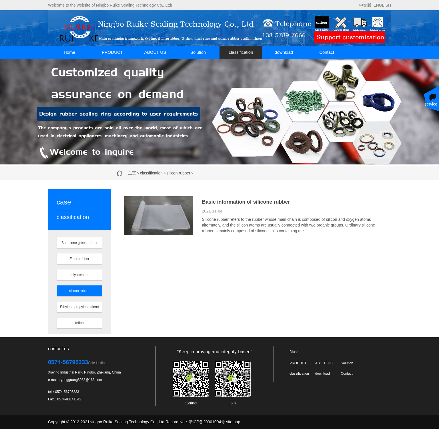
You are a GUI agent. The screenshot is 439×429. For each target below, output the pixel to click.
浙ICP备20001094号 (207, 422)
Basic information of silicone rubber (246, 202)
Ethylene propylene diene (79, 307)
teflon (79, 323)
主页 (132, 173)
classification (241, 52)
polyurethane (79, 275)
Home (69, 52)
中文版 (365, 5)
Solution (198, 52)
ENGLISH (382, 5)
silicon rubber (178, 173)
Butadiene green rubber (79, 243)
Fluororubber (79, 259)
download (284, 52)
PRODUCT (112, 52)
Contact (326, 52)
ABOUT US (155, 52)
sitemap (233, 422)
